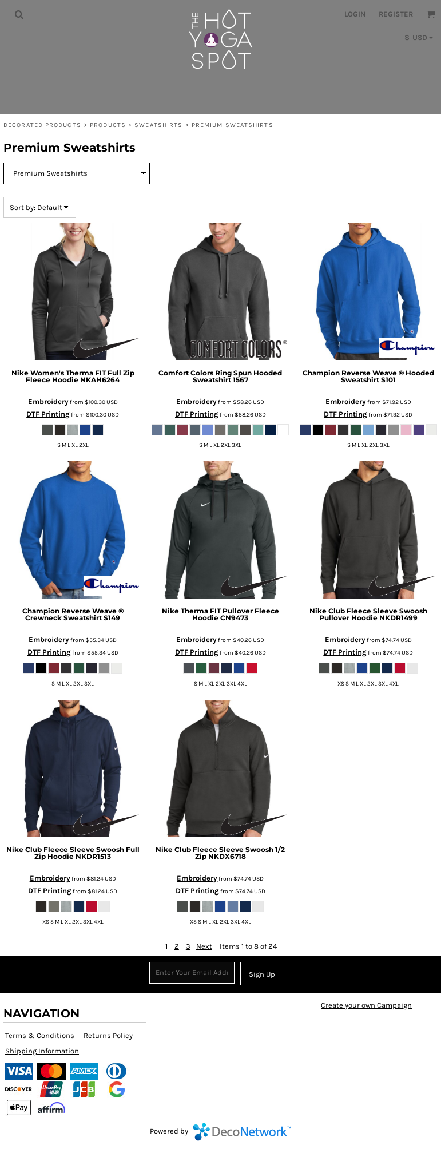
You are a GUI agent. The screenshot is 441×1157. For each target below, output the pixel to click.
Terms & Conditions (39, 1035)
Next (204, 946)
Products (108, 125)
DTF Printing (48, 414)
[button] (18, 14)
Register (396, 14)
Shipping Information (42, 1051)
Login (354, 14)
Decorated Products (42, 125)
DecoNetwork (242, 1131)
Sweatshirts (158, 125)
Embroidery (48, 401)
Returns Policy (108, 1035)
